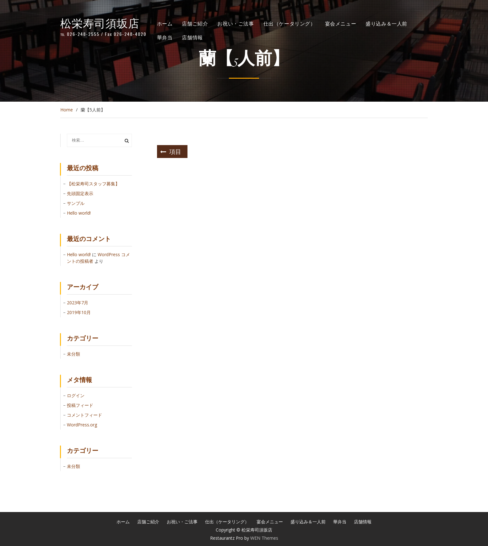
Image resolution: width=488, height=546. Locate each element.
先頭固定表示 (80, 193)
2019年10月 (79, 312)
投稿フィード (80, 405)
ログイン (75, 395)
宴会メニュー (340, 23)
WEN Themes (264, 538)
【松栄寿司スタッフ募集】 (93, 184)
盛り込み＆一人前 (386, 23)
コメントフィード (84, 415)
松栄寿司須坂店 (99, 22)
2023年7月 (77, 303)
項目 (175, 151)
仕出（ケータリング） (289, 23)
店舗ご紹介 (195, 23)
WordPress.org (82, 425)
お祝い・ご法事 (235, 23)
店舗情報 (192, 37)
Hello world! (79, 213)
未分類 (73, 354)
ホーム (165, 23)
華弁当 (165, 37)
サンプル (75, 203)
